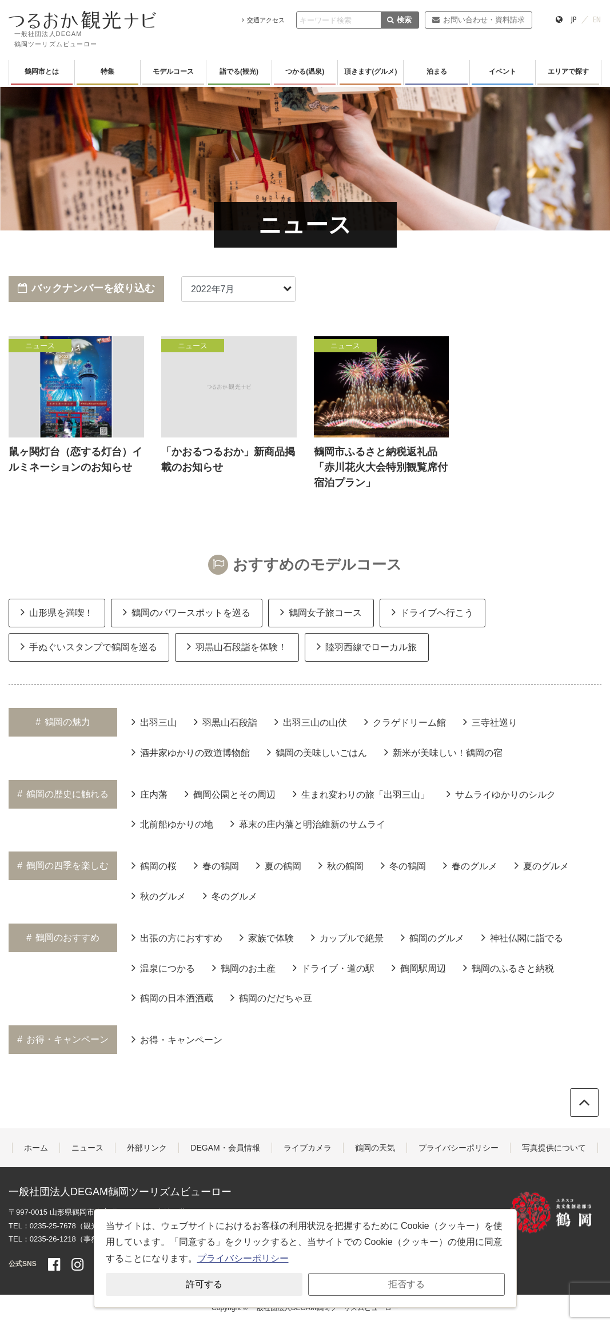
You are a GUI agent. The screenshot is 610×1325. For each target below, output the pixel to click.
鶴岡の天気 (375, 1147)
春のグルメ (470, 865)
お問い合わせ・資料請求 (478, 19)
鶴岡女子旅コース (321, 612)
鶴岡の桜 (154, 865)
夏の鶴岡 (278, 865)
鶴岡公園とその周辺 (230, 793)
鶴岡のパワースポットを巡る (186, 612)
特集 (107, 71)
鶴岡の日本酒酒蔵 (172, 997)
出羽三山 (154, 721)
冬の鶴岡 (403, 865)
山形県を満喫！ (57, 612)
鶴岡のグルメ (432, 937)
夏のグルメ (542, 865)
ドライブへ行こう (432, 612)
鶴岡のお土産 (244, 967)
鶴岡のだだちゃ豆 (271, 997)
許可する (204, 1284)
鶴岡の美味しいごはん (317, 752)
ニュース (87, 1147)
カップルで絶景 (347, 937)
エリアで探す (568, 71)
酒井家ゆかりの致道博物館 (190, 752)
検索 (399, 19)
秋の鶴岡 (341, 865)
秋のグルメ (158, 895)
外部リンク (147, 1147)
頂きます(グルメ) (370, 71)
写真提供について (554, 1147)
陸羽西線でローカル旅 (367, 646)
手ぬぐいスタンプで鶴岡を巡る (89, 646)
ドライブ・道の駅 (333, 967)
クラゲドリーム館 (405, 721)
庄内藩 (149, 793)
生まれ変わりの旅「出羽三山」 (361, 793)
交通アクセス (263, 20)
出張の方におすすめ (176, 937)
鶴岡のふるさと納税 (508, 967)
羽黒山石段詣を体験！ (237, 646)
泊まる (436, 71)
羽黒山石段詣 (225, 721)
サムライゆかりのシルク (501, 793)
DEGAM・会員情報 (225, 1147)
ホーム (36, 1147)
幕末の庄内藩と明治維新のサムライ (307, 823)
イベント (502, 71)
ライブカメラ (308, 1147)
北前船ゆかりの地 (172, 823)
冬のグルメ (230, 895)
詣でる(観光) (239, 71)
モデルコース (173, 71)
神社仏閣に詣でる (522, 937)
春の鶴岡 (216, 865)
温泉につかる (163, 967)
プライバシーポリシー (458, 1147)
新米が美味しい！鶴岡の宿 (443, 752)
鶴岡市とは (42, 71)
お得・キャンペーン (176, 1039)
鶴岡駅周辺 (419, 967)
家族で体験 (267, 937)
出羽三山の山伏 (310, 721)
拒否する (406, 1284)
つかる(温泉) (304, 71)
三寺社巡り (490, 721)
